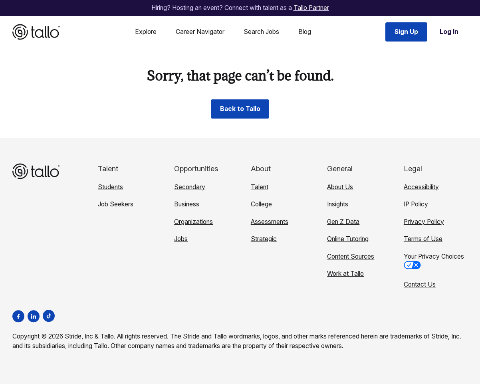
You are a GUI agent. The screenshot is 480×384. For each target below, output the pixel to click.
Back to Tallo (240, 109)
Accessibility (421, 187)
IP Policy (416, 204)
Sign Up (406, 32)
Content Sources (350, 256)
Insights (337, 204)
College (261, 204)
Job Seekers (115, 204)
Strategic (264, 239)
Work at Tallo (345, 273)
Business (186, 204)
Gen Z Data (343, 222)
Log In (449, 32)
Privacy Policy (424, 222)
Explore (146, 32)
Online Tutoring (348, 239)
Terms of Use (423, 239)
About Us (340, 187)
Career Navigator (200, 32)
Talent (259, 187)
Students (110, 187)
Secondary (189, 187)
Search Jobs (261, 32)
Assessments (269, 222)
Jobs (181, 239)
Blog (304, 32)
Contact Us (420, 284)
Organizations (193, 222)
